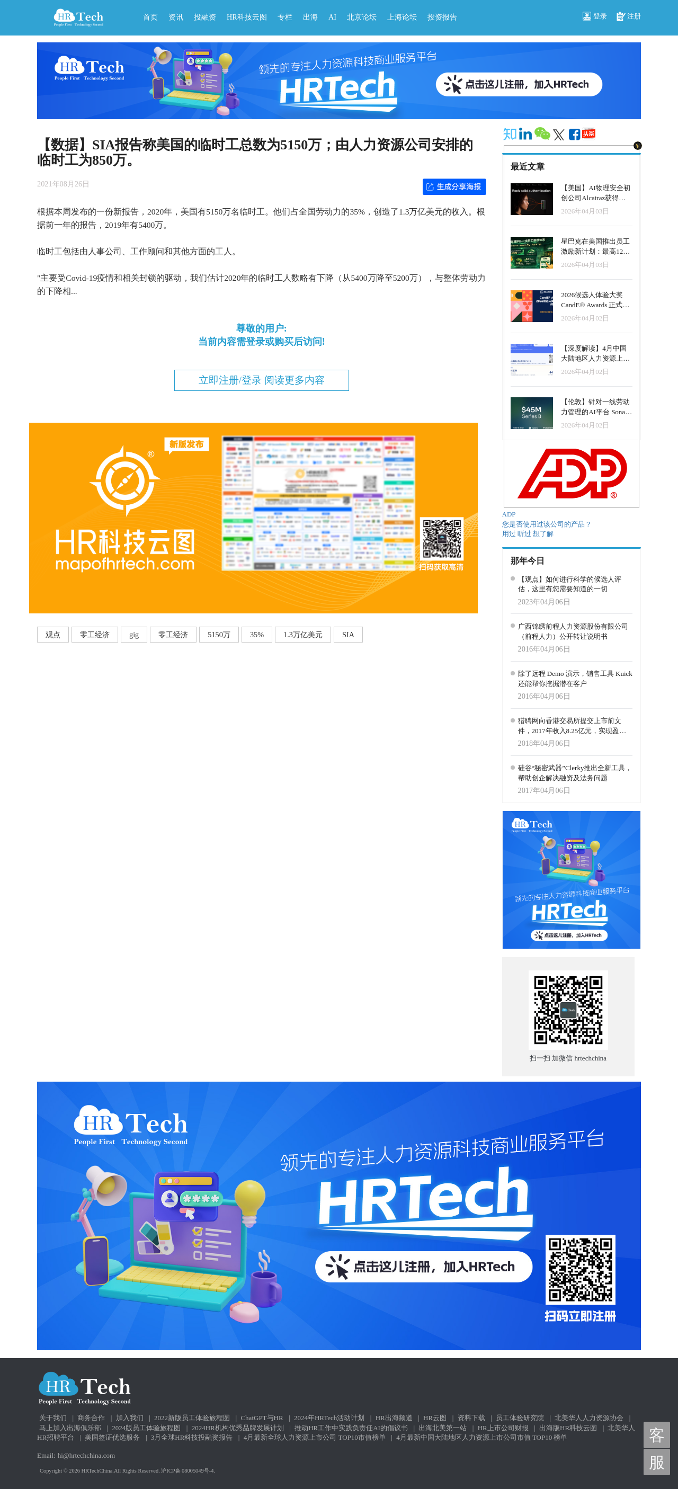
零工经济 (95, 634)
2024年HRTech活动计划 (329, 1418)
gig (134, 634)
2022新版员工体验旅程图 (192, 1418)
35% (257, 634)
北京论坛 (362, 17)
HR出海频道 (394, 1418)
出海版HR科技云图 (568, 1428)
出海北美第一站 (442, 1428)
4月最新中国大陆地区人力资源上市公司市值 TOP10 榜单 (481, 1437)
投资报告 (442, 17)
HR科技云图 (247, 17)
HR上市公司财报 (503, 1428)
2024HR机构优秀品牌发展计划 (238, 1428)
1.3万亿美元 (303, 634)
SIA (348, 634)
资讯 (175, 17)
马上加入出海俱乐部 (70, 1428)
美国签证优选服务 (112, 1437)
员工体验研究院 (520, 1418)
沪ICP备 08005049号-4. (188, 1471)
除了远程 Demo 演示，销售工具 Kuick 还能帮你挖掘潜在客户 (575, 679)
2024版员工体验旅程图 (146, 1428)
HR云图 (435, 1418)
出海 (310, 17)
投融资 (205, 17)
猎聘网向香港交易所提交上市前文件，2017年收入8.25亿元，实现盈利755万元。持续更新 (572, 726)
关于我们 (53, 1418)
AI (332, 17)
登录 (595, 17)
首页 (150, 17)
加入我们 (130, 1418)
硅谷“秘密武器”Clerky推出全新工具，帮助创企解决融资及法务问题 (575, 773)
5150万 (219, 634)
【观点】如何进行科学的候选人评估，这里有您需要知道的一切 (569, 584)
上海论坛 (402, 17)
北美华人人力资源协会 (589, 1418)
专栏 (285, 17)
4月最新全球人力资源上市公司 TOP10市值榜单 (315, 1437)
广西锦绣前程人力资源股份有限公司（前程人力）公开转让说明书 (573, 631)
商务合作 (91, 1418)
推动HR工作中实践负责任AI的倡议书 (351, 1428)
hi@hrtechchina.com (86, 1455)
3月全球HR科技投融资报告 (192, 1437)
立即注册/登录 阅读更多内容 (262, 380)
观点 (53, 634)
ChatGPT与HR (261, 1418)
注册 (629, 17)
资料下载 (471, 1418)
